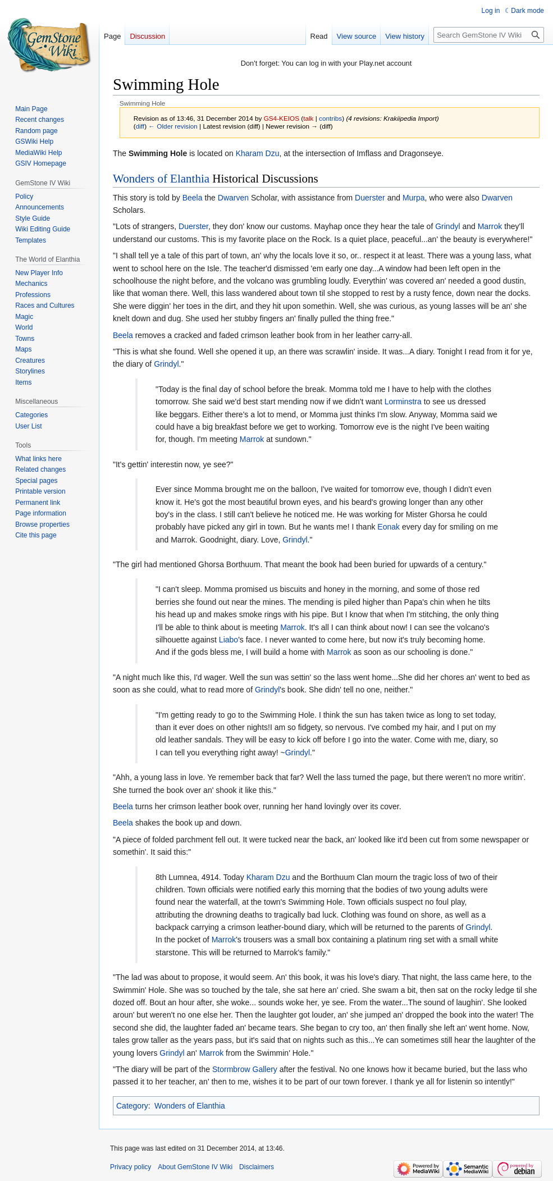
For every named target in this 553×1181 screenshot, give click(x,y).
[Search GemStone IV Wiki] (488, 35)
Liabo (228, 639)
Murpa (414, 197)
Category (132, 1105)
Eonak (388, 526)
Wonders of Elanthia (161, 178)
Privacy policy (130, 1167)
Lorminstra (403, 401)
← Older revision (173, 126)
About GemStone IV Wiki (195, 1167)
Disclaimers (256, 1167)
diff (140, 126)
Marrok (490, 226)
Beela (192, 197)
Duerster (370, 197)
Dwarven (233, 197)
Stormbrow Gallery (244, 1069)
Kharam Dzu (258, 153)
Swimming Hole (158, 153)
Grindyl (447, 226)
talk (308, 118)
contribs (330, 118)
